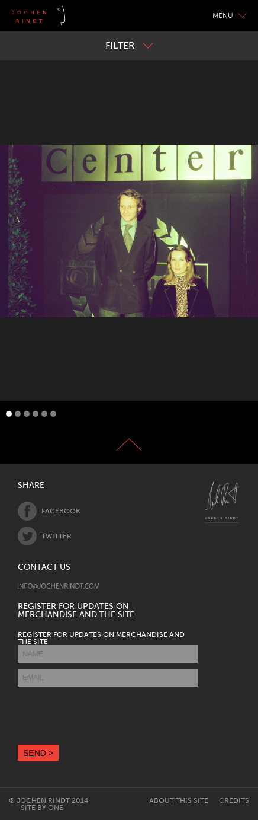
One (55, 807)
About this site (178, 800)
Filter (129, 45)
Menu (229, 15)
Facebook (49, 511)
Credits (234, 800)
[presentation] (108, 716)
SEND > (38, 753)
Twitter (45, 536)
